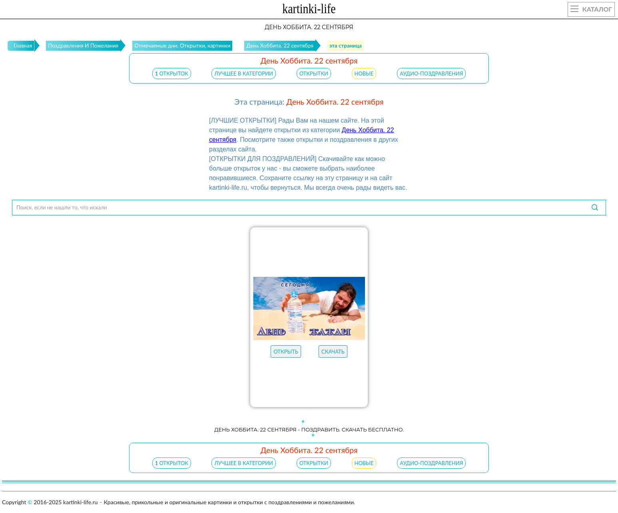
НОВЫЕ (364, 73)
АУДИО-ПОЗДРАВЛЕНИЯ (431, 73)
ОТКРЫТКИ (313, 73)
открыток (171, 73)
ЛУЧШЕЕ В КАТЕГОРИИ (243, 73)
